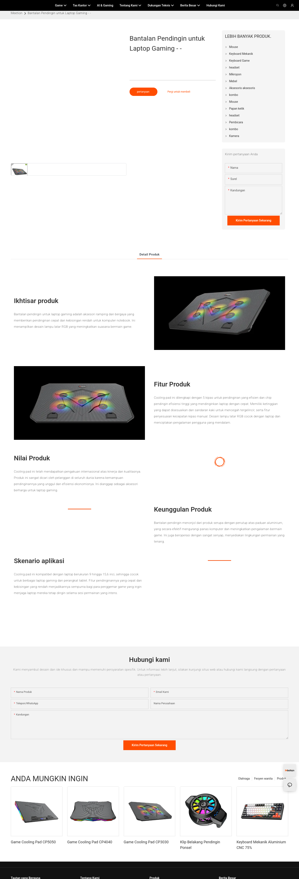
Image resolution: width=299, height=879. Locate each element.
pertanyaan (143, 91)
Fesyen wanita (263, 778)
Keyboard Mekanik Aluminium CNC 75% (261, 845)
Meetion (16, 13)
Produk (281, 778)
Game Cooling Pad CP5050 (33, 842)
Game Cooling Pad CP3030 (146, 842)
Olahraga (244, 778)
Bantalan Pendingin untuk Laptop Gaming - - (59, 13)
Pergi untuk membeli (178, 91)
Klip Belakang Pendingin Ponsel (200, 845)
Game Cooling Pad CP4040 (89, 842)
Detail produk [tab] (150, 254)
